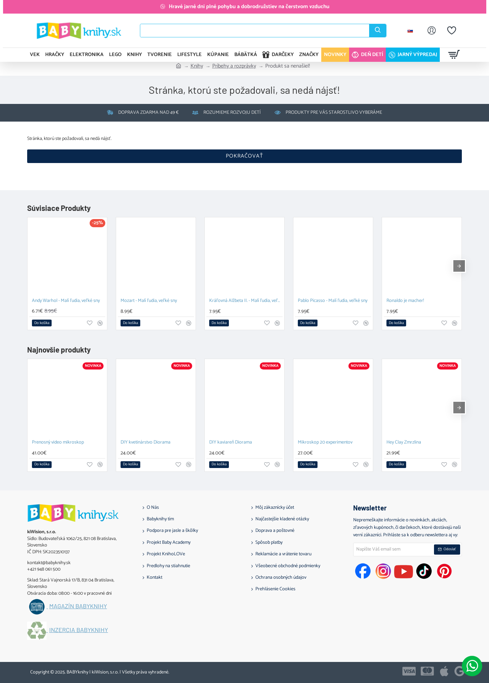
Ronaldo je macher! (405, 301)
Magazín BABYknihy (78, 606)
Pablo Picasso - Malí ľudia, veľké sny (332, 301)
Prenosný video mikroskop (58, 442)
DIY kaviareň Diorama (230, 442)
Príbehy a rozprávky (234, 66)
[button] (42, 323)
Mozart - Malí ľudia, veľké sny (149, 301)
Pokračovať (244, 156)
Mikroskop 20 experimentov (325, 442)
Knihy (197, 66)
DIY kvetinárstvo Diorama (145, 442)
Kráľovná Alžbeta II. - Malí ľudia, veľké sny (246, 301)
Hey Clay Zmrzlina (403, 442)
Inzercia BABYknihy (78, 630)
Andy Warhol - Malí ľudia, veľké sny (66, 301)
